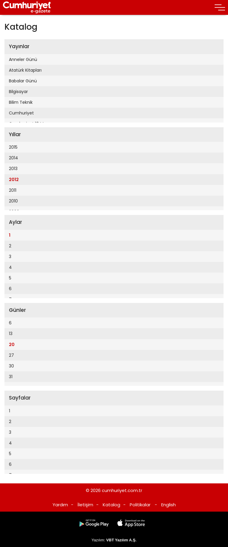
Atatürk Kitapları (25, 70)
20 (12, 345)
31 (10, 377)
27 (11, 355)
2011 (12, 190)
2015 (13, 147)
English (168, 505)
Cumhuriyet (21, 113)
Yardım (60, 505)
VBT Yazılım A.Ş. (121, 540)
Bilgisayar (18, 92)
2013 (13, 169)
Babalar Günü (23, 81)
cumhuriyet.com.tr (122, 490)
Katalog (111, 505)
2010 (13, 201)
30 (11, 366)
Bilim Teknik (21, 102)
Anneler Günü (23, 59)
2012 (14, 180)
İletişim (85, 505)
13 (10, 334)
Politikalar (140, 505)
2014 (13, 158)
